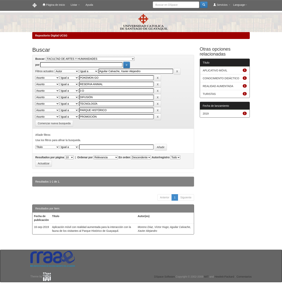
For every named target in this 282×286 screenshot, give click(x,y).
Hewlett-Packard (224, 276)
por (37, 64)
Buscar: (40, 58)
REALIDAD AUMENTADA (218, 86)
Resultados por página (49, 157)
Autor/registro (160, 157)
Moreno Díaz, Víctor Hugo (153, 227)
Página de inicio (54, 4)
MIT (206, 276)
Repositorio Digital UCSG (51, 35)
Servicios (221, 4)
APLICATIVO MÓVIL (215, 70)
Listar (75, 4)
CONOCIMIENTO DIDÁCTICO (221, 78)
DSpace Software (164, 276)
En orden (124, 157)
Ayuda (89, 4)
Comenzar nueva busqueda (54, 123)
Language (240, 4)
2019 (206, 113)
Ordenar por (85, 157)
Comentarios (244, 276)
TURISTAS (209, 93)
